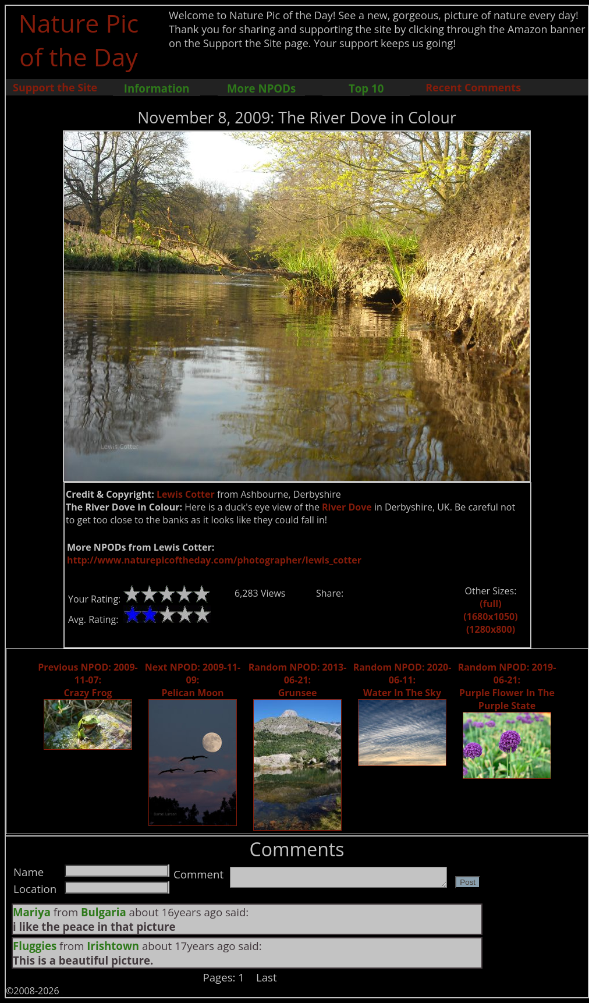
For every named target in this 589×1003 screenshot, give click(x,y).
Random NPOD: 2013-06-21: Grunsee (298, 680)
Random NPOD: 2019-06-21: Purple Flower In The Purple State (507, 686)
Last (266, 977)
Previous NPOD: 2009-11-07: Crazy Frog (87, 680)
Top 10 (366, 88)
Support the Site (55, 87)
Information (157, 88)
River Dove (347, 507)
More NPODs (261, 88)
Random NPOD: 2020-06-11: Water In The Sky (402, 680)
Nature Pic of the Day (79, 39)
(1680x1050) (490, 616)
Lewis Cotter (186, 494)
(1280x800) (490, 629)
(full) (490, 603)
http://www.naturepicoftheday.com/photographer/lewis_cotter (214, 560)
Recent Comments (473, 87)
